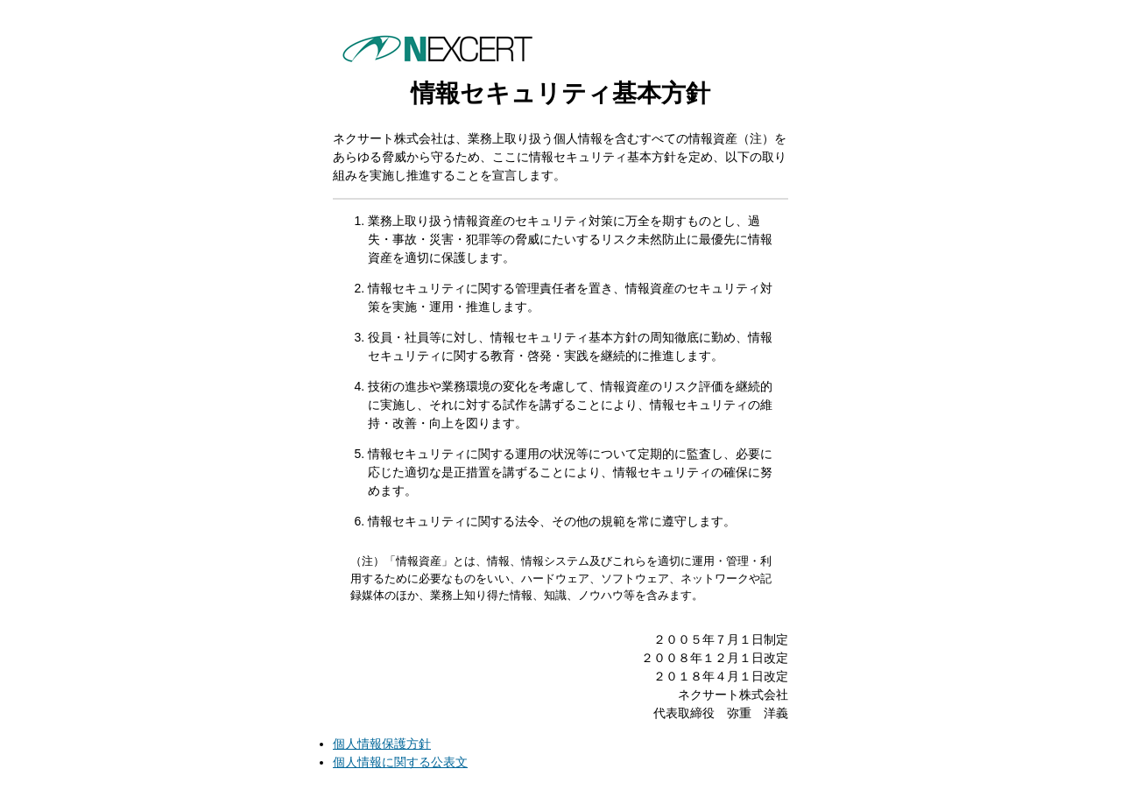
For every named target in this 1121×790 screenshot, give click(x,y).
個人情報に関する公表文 (400, 762)
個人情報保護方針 (382, 744)
